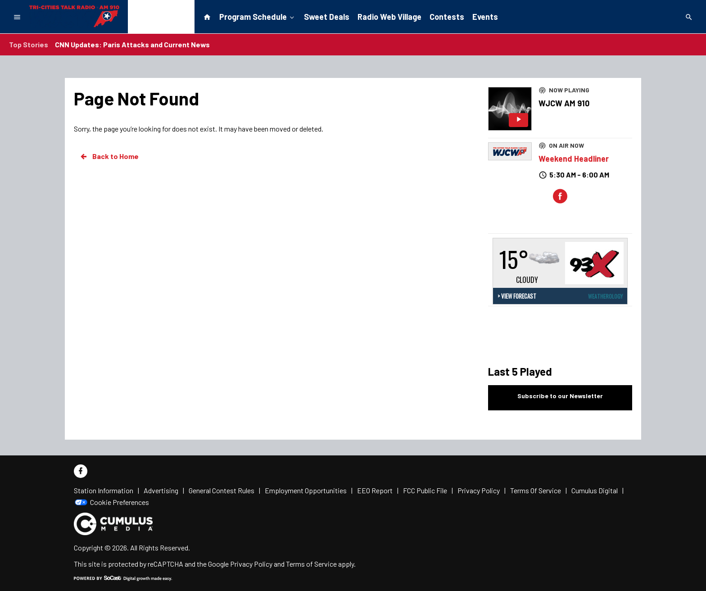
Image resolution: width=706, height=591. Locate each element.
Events (485, 17)
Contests (447, 17)
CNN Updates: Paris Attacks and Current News (132, 44)
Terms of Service (311, 563)
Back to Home (109, 156)
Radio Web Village (389, 17)
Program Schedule (257, 16)
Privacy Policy (251, 563)
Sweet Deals (326, 17)
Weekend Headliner (574, 159)
